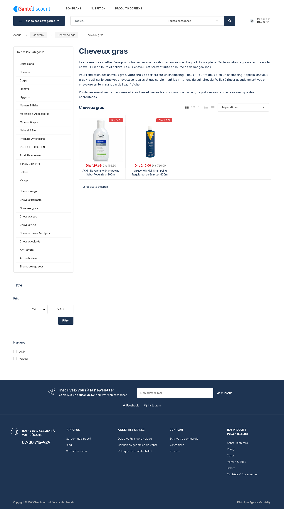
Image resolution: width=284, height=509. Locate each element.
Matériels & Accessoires (34, 113)
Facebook (131, 405)
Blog (69, 445)
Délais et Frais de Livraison (135, 438)
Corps (23, 80)
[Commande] (243, 107)
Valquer (23, 358)
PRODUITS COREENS (33, 147)
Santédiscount (42, 502)
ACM (22, 351)
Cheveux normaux (31, 200)
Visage (24, 180)
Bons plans (27, 64)
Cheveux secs (28, 216)
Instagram (152, 405)
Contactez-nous (76, 451)
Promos (175, 451)
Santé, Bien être (30, 163)
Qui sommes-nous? (78, 438)
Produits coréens (128, 8)
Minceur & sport (30, 122)
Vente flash (177, 445)
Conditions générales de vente (138, 445)
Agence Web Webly (260, 502)
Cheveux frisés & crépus (35, 233)
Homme (25, 89)
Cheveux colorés (30, 241)
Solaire (24, 172)
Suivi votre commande (184, 438)
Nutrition (98, 8)
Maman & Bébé (29, 105)
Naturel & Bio (28, 130)
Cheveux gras (29, 208)
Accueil (18, 35)
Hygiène (25, 97)
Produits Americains (32, 138)
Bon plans (73, 8)
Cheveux (38, 35)
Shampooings (66, 35)
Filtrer (66, 320)
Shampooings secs (32, 266)
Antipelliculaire (29, 258)
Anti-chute (27, 250)
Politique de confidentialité (135, 451)
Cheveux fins (28, 225)
